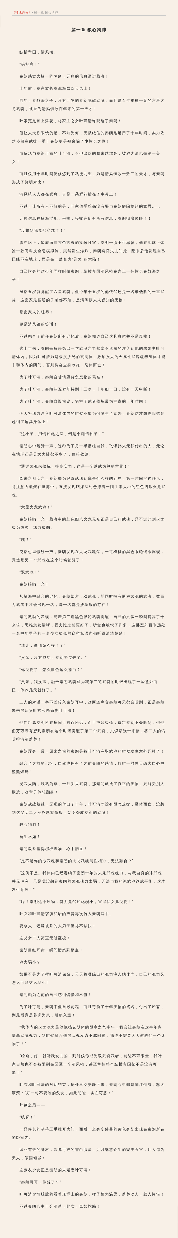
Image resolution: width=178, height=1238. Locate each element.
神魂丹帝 (21, 12)
